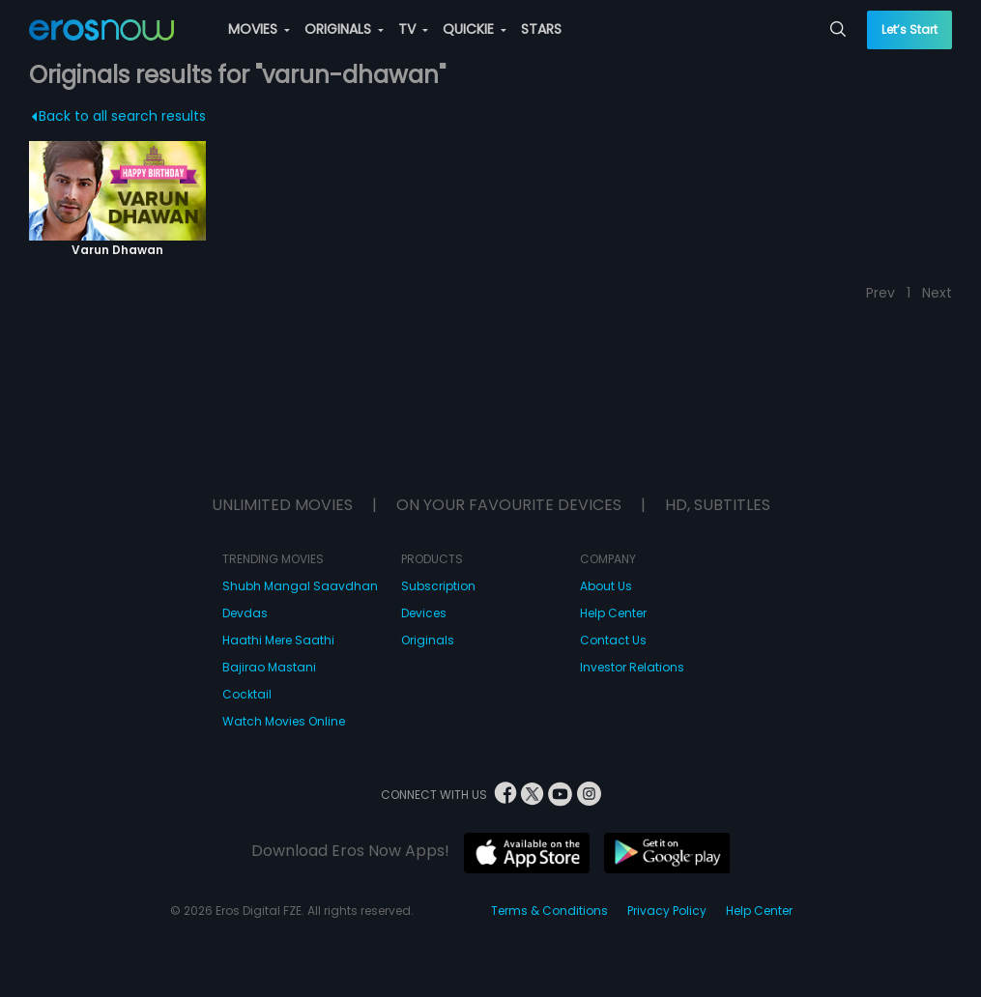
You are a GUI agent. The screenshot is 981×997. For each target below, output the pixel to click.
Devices (424, 613)
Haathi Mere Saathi (278, 640)
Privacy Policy (667, 910)
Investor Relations (632, 667)
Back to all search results (119, 116)
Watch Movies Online (283, 721)
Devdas (245, 613)
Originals (427, 640)
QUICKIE (474, 29)
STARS (541, 29)
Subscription (438, 586)
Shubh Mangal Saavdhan (300, 586)
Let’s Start (909, 29)
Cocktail (247, 694)
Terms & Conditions (549, 910)
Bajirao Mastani (269, 667)
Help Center (613, 613)
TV (413, 29)
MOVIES (259, 29)
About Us (606, 586)
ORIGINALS (344, 29)
